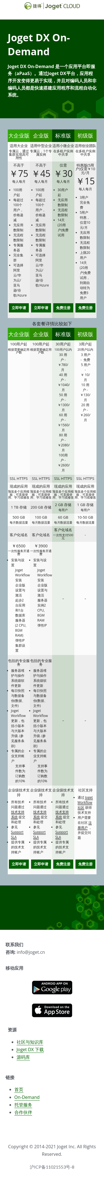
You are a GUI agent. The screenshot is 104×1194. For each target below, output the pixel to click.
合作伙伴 (23, 1115)
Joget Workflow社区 (85, 802)
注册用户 (85, 825)
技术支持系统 (17, 814)
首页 (18, 1092)
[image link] (52, 990)
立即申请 (19, 307)
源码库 (23, 1060)
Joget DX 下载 (30, 1052)
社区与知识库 (30, 1045)
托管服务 (23, 1107)
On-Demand (27, 1100)
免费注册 (63, 307)
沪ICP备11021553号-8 (52, 1170)
